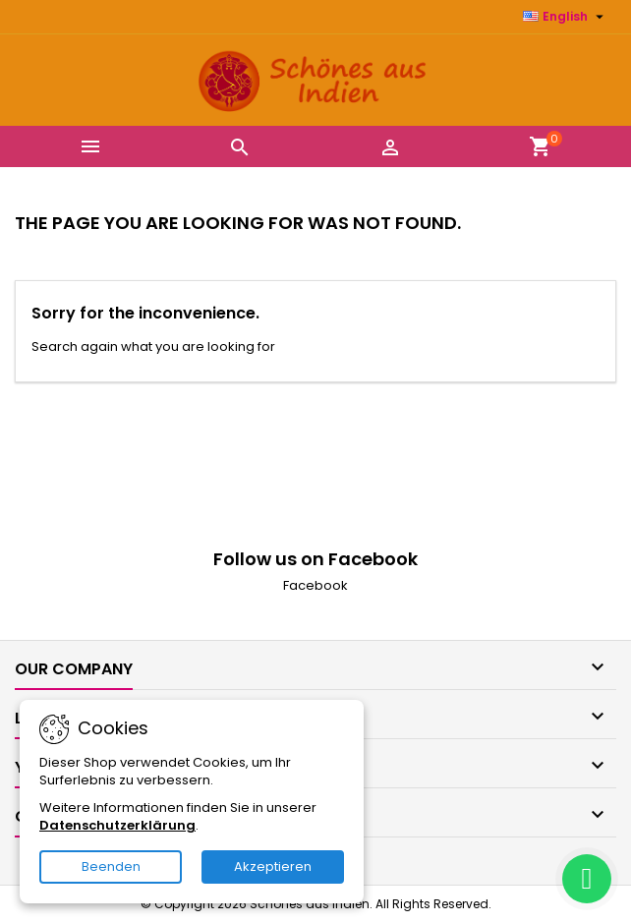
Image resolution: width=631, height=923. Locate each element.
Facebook (315, 585)
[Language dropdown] (565, 16)
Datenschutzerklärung (117, 825)
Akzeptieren (273, 866)
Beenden (111, 866)
